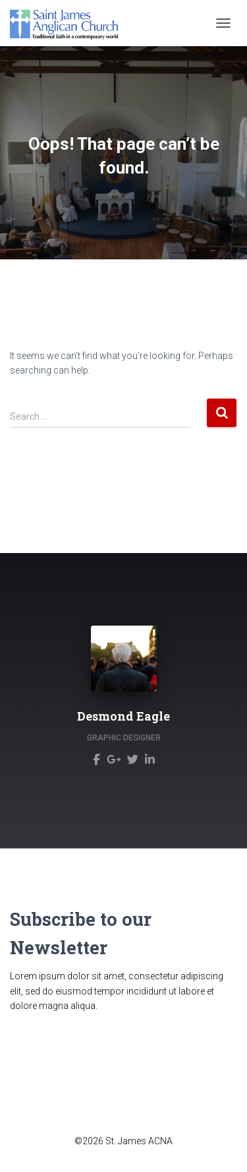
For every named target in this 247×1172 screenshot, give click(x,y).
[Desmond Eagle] (96, 758)
